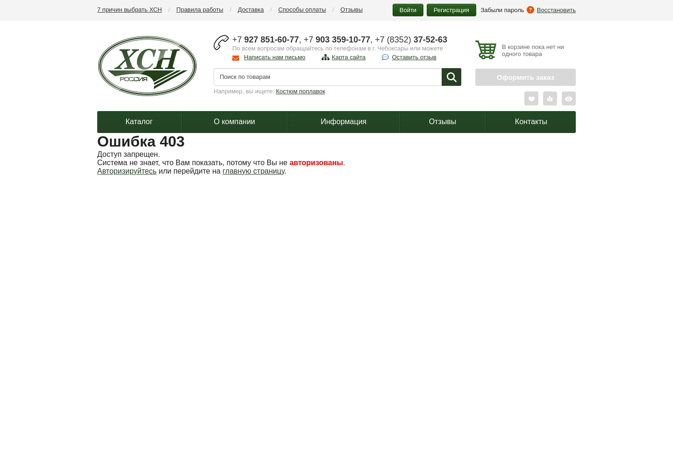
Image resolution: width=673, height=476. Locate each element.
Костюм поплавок (300, 91)
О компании (234, 122)
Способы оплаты (302, 9)
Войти (408, 10)
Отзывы (351, 9)
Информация (343, 122)
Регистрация (451, 10)
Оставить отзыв (414, 57)
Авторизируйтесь (127, 171)
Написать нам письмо (274, 57)
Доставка (251, 9)
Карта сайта (348, 57)
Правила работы (199, 9)
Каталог (138, 122)
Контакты (531, 122)
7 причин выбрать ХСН (129, 9)
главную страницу (253, 171)
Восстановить (556, 10)
